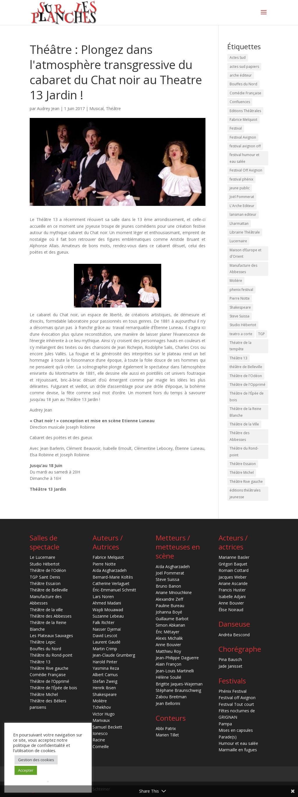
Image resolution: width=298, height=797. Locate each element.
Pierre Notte (104, 564)
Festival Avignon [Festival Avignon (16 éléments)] (243, 137)
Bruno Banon (168, 586)
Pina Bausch (230, 659)
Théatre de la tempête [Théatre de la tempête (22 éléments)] (240, 345)
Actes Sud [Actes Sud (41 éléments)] (238, 57)
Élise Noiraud (231, 609)
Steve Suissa (167, 579)
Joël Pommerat (170, 573)
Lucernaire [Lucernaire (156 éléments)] (238, 240)
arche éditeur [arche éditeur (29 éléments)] (241, 75)
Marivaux (101, 720)
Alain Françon (168, 664)
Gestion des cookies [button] (36, 759)
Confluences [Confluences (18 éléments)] (240, 101)
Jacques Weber (232, 577)
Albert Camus (105, 674)
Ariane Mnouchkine (174, 592)
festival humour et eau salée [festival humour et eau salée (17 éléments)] (244, 158)
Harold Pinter (105, 662)
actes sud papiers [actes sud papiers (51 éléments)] (244, 66)
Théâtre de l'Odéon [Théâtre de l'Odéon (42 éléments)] (246, 375)
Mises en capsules (236, 730)
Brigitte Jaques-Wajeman (179, 684)
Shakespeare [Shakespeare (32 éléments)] (240, 307)
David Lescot (105, 635)
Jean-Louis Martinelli (175, 671)
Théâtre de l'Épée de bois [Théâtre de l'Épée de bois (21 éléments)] (247, 396)
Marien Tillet (167, 735)
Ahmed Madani (107, 603)
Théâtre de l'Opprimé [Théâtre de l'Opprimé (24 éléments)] (247, 384)
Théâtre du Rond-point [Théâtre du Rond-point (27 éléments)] (244, 451)
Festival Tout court (236, 704)
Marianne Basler (234, 557)
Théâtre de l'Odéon (48, 570)
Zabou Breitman (171, 696)
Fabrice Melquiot (108, 557)
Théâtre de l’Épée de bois (53, 687)
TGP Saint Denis (45, 577)
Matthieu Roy (168, 651)
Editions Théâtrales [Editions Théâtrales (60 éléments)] (245, 110)
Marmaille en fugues (238, 749)
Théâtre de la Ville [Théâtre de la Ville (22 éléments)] (244, 424)
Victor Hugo (104, 714)
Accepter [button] (25, 770)
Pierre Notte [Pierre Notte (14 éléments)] (240, 298)
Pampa (225, 724)
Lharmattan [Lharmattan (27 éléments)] (239, 223)
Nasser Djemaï (107, 629)
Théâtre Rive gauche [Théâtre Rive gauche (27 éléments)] (246, 481)
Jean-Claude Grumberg (114, 655)
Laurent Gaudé (106, 642)
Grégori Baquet (233, 564)
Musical (96, 108)
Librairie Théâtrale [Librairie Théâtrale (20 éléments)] (245, 232)
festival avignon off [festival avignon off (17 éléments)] (245, 146)
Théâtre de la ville (46, 609)
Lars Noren (103, 596)
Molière (100, 701)
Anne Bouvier (168, 644)
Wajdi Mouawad (108, 609)
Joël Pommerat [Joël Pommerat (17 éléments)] (242, 196)
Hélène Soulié (168, 677)
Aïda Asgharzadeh (110, 570)
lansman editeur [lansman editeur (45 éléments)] (243, 214)
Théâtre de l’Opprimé (49, 681)
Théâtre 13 (40, 662)
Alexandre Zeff (169, 599)
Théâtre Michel (44, 694)
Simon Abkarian (170, 625)
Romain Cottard (234, 570)
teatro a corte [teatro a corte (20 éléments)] (241, 333)
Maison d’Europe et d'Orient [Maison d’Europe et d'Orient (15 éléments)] (245, 253)
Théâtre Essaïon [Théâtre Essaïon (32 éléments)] (243, 463)
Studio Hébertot (45, 564)
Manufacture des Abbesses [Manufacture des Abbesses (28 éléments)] (243, 268)
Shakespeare (105, 694)
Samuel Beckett (107, 727)
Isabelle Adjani (232, 596)
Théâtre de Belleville (49, 590)
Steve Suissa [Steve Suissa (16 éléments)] (239, 316)
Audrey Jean (48, 108)
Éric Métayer (167, 632)
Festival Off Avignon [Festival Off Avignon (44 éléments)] (246, 170)
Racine (99, 740)
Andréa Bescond (234, 634)
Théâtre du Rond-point (51, 655)
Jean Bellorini (168, 703)
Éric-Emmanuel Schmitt (114, 590)
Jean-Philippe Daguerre (177, 657)
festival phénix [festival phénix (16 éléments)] (241, 179)
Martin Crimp (105, 648)
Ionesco (100, 733)
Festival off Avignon (237, 697)
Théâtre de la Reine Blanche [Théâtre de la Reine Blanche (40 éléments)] (245, 412)
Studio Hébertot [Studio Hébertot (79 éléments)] (243, 324)
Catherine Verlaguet (111, 583)
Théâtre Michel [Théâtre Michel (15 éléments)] (242, 472)
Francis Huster (232, 590)
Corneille (101, 746)
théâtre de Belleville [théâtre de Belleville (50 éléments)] (246, 366)
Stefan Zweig (105, 681)
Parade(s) (228, 737)
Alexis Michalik (169, 638)
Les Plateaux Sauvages (51, 635)
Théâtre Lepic (43, 642)
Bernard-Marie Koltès (113, 577)
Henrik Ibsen (104, 687)
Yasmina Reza (106, 668)
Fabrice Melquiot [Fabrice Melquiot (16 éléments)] (243, 119)
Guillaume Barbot (172, 618)
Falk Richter (103, 622)
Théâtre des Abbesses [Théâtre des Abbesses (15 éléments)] (239, 436)
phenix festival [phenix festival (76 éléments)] (241, 289)
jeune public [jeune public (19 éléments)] (240, 187)
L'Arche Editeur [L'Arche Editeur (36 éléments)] (242, 205)
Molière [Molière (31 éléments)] (236, 280)
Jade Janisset (230, 666)
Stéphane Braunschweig (178, 690)
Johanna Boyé (169, 612)
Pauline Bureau (170, 605)
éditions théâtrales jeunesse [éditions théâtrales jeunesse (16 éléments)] (245, 493)
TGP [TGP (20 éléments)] (261, 333)
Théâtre (113, 108)
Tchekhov (102, 707)
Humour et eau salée (238, 743)
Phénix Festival (232, 691)
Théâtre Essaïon (45, 583)
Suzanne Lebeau (108, 616)
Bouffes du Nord (45, 648)
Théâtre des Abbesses (51, 616)
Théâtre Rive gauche (49, 668)
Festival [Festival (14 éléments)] (236, 128)
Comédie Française (48, 674)
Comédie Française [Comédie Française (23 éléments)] (245, 93)
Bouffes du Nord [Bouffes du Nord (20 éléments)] (243, 84)
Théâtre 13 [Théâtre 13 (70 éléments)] (238, 358)
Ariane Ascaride (233, 583)
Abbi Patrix (166, 728)
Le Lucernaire (42, 557)
